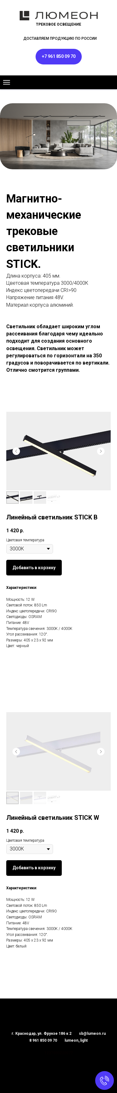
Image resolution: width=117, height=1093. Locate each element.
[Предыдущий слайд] (16, 451)
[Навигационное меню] (6, 82)
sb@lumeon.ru (92, 1033)
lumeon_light (76, 1040)
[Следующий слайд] (101, 451)
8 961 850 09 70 (43, 1040)
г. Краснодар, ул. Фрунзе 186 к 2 (41, 1033)
